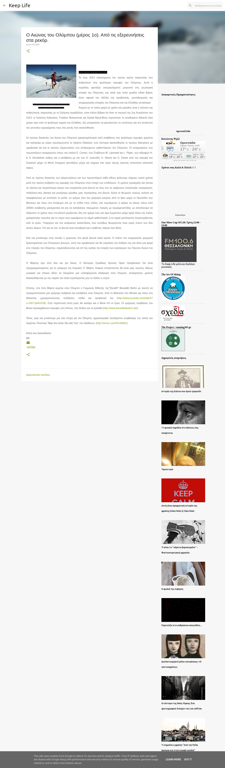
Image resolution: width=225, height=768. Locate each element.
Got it (188, 759)
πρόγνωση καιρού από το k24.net (184, 160)
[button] (28, 51)
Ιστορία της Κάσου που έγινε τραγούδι (181, 391)
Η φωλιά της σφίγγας (172, 589)
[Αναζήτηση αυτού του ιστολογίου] (206, 5)
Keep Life (19, 5)
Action (31, 347)
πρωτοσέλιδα (183, 131)
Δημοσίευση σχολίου (38, 374)
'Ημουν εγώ (167, 469)
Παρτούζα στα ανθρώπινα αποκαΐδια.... (181, 625)
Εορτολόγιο (180, 215)
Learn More (173, 759)
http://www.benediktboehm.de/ (120, 308)
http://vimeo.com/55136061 (112, 323)
